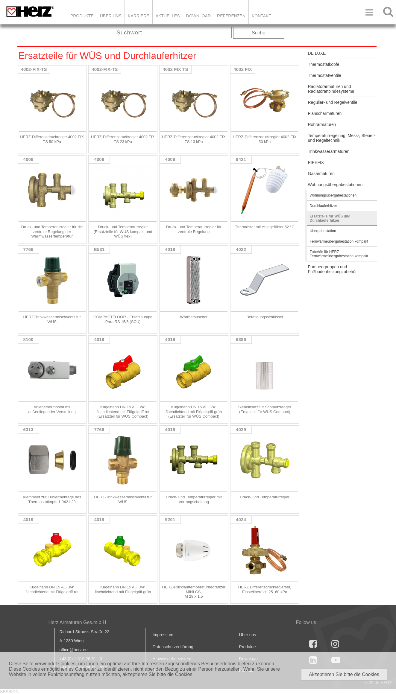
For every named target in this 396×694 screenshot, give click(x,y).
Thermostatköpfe (323, 64)
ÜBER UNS (111, 15)
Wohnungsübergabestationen (335, 184)
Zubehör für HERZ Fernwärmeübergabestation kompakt (339, 254)
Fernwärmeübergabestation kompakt (339, 241)
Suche (258, 32)
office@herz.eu (74, 649)
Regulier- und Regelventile (332, 102)
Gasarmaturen (321, 173)
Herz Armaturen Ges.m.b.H (77, 622)
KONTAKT (261, 15)
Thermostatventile (324, 75)
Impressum (163, 634)
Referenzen (231, 15)
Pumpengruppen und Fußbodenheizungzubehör (332, 269)
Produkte (82, 15)
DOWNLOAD (198, 15)
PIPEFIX (316, 162)
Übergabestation (323, 231)
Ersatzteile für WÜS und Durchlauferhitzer (330, 218)
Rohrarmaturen (322, 124)
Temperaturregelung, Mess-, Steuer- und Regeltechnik (341, 138)
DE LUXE (317, 53)
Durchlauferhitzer (323, 206)
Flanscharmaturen (325, 113)
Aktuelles (168, 15)
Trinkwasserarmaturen (329, 151)
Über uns (247, 634)
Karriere (138, 15)
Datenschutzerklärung (173, 646)
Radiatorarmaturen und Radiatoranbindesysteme (331, 89)
